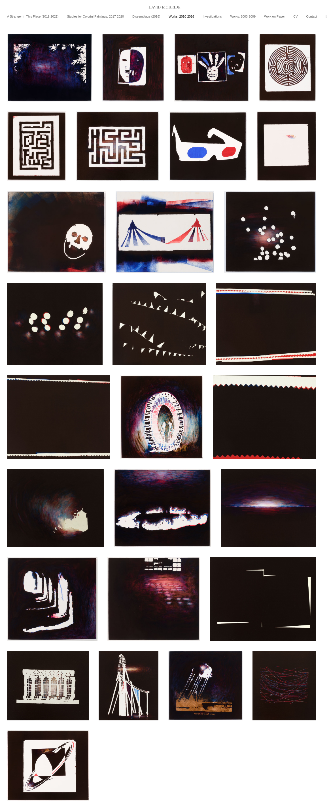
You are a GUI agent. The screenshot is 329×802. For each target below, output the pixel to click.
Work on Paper (274, 16)
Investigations (212, 16)
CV (295, 16)
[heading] (164, 7)
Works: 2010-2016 (181, 16)
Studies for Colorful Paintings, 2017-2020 (95, 16)
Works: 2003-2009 (243, 16)
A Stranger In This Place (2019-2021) (32, 16)
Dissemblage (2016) (146, 16)
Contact (311, 16)
